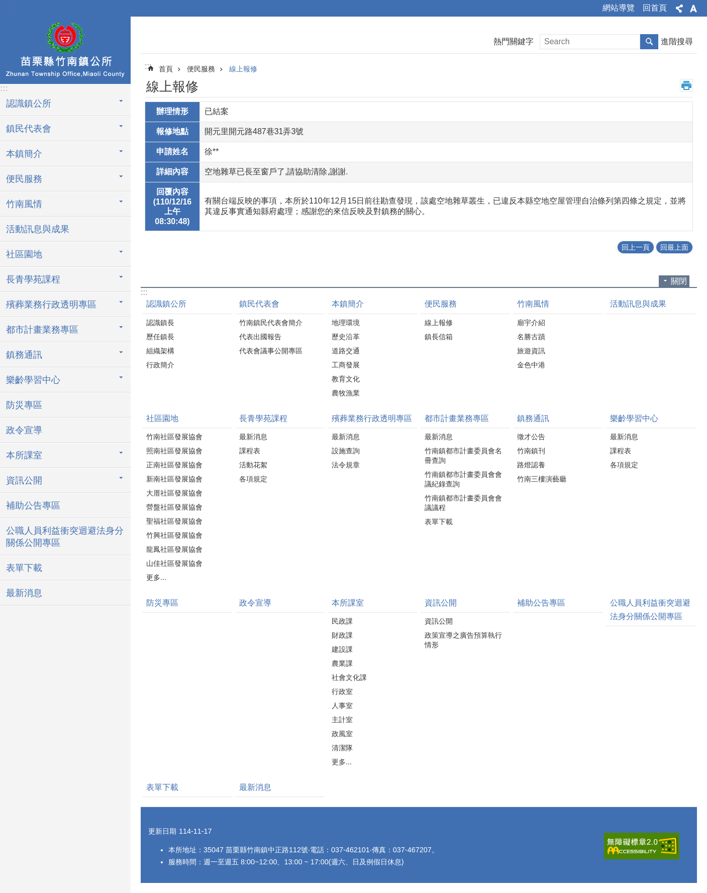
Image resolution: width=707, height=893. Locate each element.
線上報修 (243, 69)
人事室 (342, 706)
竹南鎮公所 (65, 49)
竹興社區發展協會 (174, 535)
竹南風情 (24, 204)
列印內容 (686, 85)
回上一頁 (636, 247)
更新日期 (162, 831)
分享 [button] (679, 9)
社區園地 (24, 254)
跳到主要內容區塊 (5, 5)
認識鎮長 (160, 323)
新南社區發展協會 (174, 479)
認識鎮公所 (28, 103)
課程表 (249, 451)
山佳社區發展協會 (174, 563)
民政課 (342, 621)
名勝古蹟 (531, 337)
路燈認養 (531, 465)
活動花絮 (253, 465)
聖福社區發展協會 (174, 521)
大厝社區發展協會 (174, 493)
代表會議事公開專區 (270, 351)
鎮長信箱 (439, 337)
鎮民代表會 (28, 129)
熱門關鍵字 (513, 41)
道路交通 (346, 351)
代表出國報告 (260, 337)
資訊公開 (24, 480)
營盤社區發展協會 (174, 507)
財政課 (342, 635)
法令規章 (346, 465)
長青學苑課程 (33, 279)
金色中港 (531, 365)
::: (11, 6)
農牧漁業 (346, 393)
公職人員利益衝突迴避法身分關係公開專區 (65, 537)
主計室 (342, 720)
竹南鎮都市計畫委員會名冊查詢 (463, 455)
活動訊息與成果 (37, 229)
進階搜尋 (677, 41)
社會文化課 (349, 677)
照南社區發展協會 (174, 451)
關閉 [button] (679, 281)
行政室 (342, 691)
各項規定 (253, 479)
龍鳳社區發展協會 (174, 549)
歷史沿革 (346, 337)
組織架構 (160, 351)
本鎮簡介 (24, 154)
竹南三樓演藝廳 (541, 479)
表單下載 (24, 568)
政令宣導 (24, 430)
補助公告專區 (33, 506)
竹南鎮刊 (531, 451)
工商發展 (346, 365)
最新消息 (24, 593)
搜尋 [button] (649, 41)
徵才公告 (531, 437)
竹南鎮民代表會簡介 (270, 323)
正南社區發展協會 (174, 465)
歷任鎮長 (160, 337)
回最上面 (674, 247)
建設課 (342, 649)
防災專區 (24, 405)
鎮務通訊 (24, 355)
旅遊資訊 (531, 351)
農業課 (342, 663)
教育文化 (346, 379)
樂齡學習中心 (33, 380)
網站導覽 (618, 8)
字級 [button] (693, 9)
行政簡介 (160, 365)
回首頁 (655, 8)
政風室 (342, 734)
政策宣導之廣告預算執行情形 (463, 640)
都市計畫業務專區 (42, 330)
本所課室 (24, 455)
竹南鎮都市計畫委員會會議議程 (463, 503)
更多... (156, 577)
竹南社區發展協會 (174, 437)
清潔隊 (342, 748)
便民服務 (24, 179)
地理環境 (346, 323)
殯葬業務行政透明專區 (51, 305)
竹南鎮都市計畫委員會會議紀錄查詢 (463, 479)
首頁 (166, 69)
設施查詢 (346, 451)
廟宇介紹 (531, 323)
